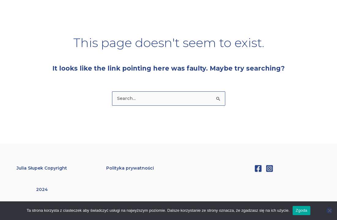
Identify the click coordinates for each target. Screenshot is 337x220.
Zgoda (301, 210)
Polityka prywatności (130, 168)
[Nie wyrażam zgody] (329, 210)
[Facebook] (258, 168)
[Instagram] (269, 168)
